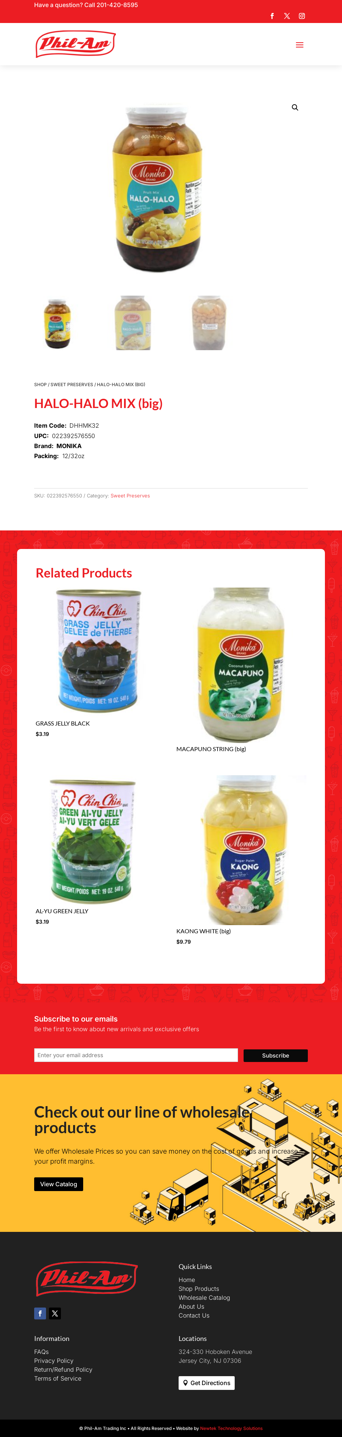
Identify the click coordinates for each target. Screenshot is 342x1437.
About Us (191, 1306)
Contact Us (194, 1315)
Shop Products (199, 1288)
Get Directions (210, 1383)
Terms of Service (57, 1378)
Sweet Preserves (72, 384)
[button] (295, 107)
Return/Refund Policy (63, 1369)
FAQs (41, 1351)
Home (187, 1279)
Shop (40, 384)
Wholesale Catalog (204, 1297)
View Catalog (58, 1184)
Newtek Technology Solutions (231, 1428)
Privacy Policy (54, 1360)
